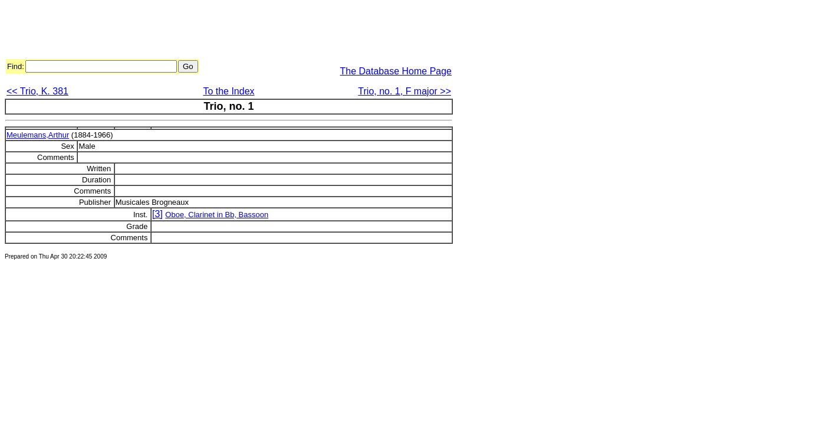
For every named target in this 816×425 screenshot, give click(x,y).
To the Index (228, 91)
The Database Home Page (396, 71)
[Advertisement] (219, 31)
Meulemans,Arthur (37, 134)
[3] (157, 214)
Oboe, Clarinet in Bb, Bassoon (216, 214)
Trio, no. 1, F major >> (404, 91)
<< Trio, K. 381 (37, 91)
